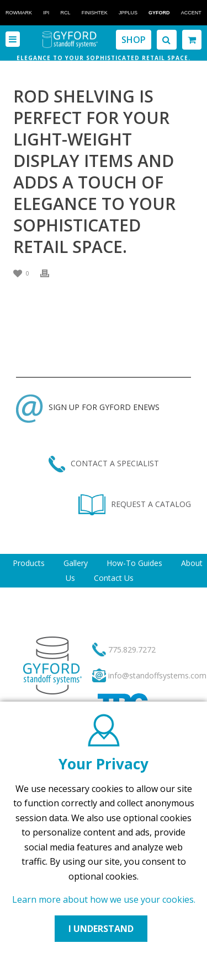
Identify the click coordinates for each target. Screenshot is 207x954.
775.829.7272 (132, 649)
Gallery (75, 563)
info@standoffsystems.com (157, 675)
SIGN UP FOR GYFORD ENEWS (88, 407)
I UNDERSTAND (101, 929)
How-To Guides (134, 563)
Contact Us (114, 578)
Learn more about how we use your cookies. (103, 899)
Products (29, 563)
